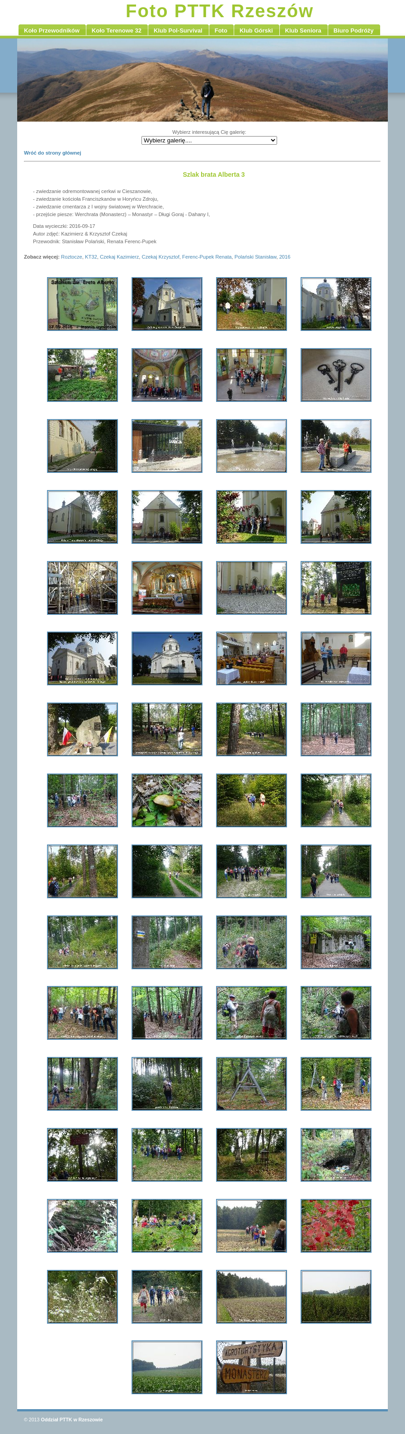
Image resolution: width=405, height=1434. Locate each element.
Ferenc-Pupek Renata (206, 256)
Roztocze (71, 256)
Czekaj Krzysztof (160, 256)
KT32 (91, 256)
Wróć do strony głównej (52, 153)
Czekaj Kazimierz (119, 256)
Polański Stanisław (256, 256)
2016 (285, 256)
